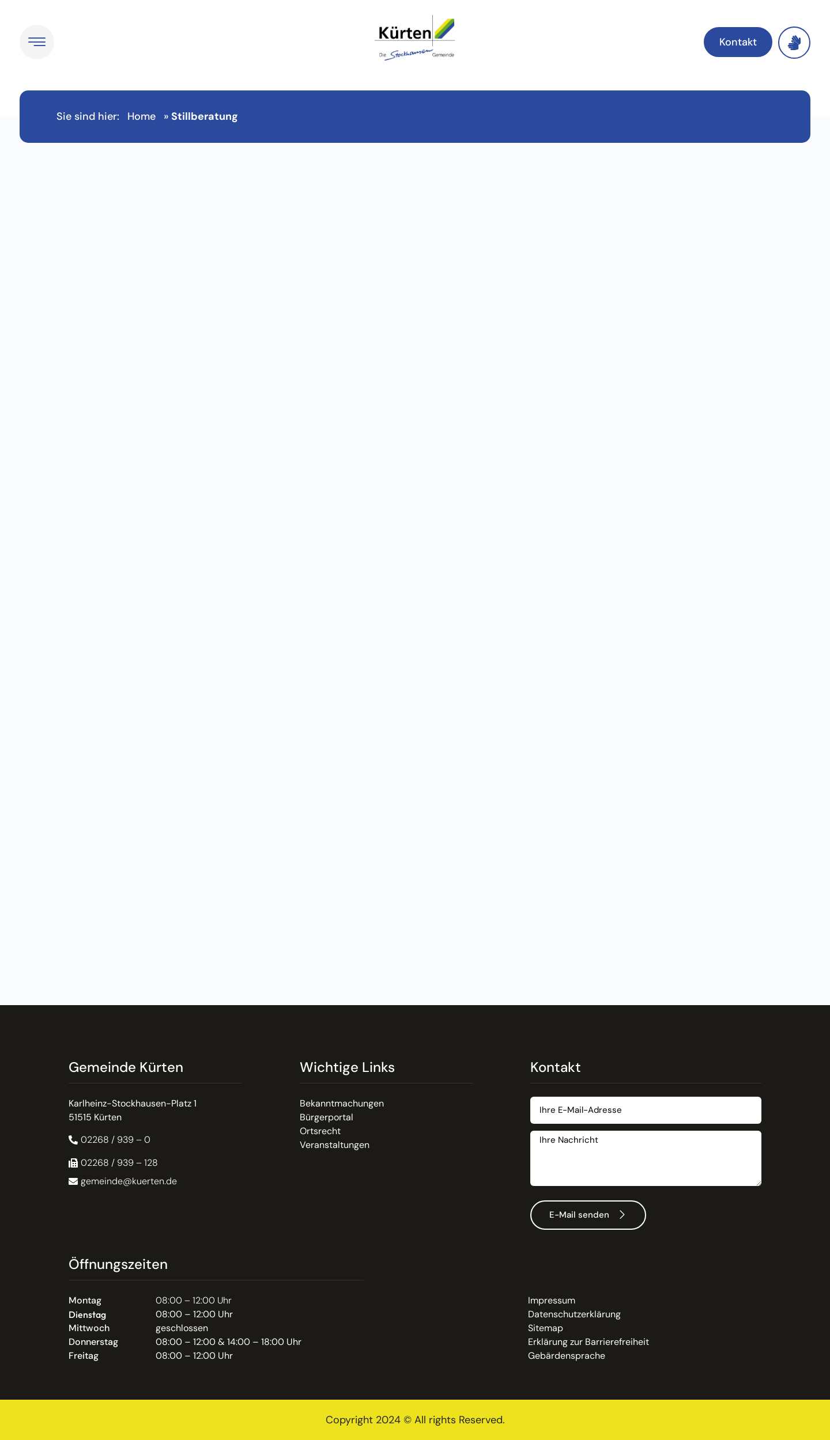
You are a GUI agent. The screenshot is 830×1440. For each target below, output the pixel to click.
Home (141, 116)
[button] (113, 1163)
